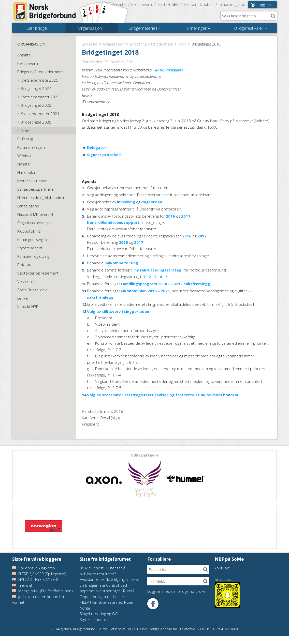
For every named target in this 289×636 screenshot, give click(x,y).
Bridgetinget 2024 (36, 88)
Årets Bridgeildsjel (32, 289)
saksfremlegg (197, 283)
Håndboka (26, 172)
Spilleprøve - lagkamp (33, 567)
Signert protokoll (104, 154)
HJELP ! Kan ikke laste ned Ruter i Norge (108, 605)
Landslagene (28, 205)
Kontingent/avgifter (33, 239)
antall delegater (169, 69)
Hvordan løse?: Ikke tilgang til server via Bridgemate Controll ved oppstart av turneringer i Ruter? (110, 585)
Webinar (24, 155)
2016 (170, 216)
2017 (185, 216)
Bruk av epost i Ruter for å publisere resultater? (102, 570)
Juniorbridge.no (232, 4)
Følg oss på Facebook (152, 603)
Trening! (22, 585)
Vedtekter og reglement (38, 273)
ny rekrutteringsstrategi (157, 269)
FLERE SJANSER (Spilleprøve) (39, 573)
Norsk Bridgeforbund (44, 11)
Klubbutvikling (28, 231)
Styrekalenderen (94, 619)
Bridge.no (89, 44)
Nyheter (24, 163)
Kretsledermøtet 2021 (40, 113)
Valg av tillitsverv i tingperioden (118, 311)
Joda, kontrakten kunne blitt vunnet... (39, 599)
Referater (25, 264)
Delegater (96, 147)
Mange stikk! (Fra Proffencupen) (42, 590)
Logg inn (263, 4)
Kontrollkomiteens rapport (113, 222)
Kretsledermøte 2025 (39, 80)
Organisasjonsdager (34, 222)
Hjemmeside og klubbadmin (41, 197)
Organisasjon (113, 44)
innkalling (126, 201)
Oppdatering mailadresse (102, 596)
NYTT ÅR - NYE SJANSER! (35, 579)
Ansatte (119, 4)
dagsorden (151, 201)
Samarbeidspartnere (35, 189)
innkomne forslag (121, 262)
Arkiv (182, 44)
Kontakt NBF (167, 4)
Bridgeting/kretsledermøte (151, 44)
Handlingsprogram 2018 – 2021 (150, 283)
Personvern (141, 4)
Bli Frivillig (25, 138)
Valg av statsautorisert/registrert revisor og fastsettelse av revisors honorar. (163, 394)
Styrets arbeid (29, 247)
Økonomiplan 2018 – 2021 (145, 290)
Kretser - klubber (198, 4)
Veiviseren (26, 281)
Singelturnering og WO (99, 613)
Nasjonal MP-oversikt (35, 214)
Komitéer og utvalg (33, 256)
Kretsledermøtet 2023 (40, 96)
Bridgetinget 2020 (36, 122)
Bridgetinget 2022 (36, 105)
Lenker (23, 298)
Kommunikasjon (31, 147)
